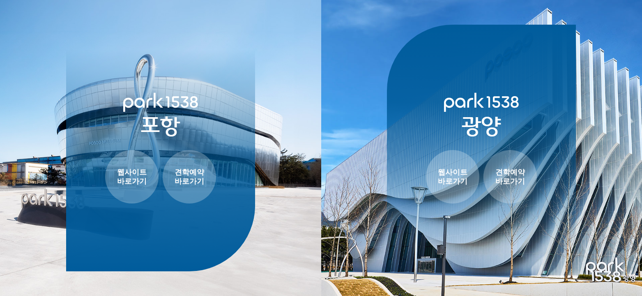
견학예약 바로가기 (189, 177)
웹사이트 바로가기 (132, 177)
